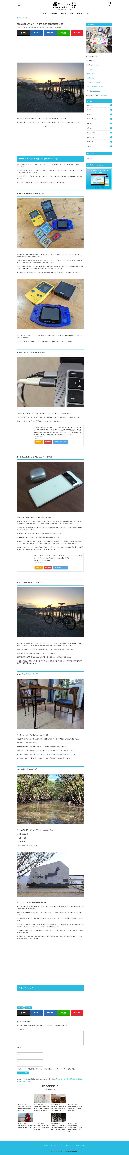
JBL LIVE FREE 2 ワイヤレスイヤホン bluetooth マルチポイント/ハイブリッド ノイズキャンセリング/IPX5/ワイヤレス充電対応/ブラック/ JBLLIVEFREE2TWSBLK (58, 558)
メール (20, 1054)
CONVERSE (90, 73)
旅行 (88, 13)
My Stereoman (103, 95)
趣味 (90, 123)
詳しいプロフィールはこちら (95, 86)
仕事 (89, 146)
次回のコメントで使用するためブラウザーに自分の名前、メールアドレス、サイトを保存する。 (47, 1069)
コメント (20, 1029)
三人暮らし (98, 82)
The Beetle (53, 13)
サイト (19, 1062)
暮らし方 (79, 13)
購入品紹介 (29, 1007)
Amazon (38, 441)
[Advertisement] (50, 49)
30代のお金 (90, 78)
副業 (71, 13)
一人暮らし (90, 82)
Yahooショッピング (61, 441)
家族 (89, 105)
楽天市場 (48, 441)
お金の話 (63, 13)
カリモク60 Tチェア (30, 674)
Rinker (41, 436)
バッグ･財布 (91, 119)
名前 (19, 1047)
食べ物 (90, 141)
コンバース (43, 13)
